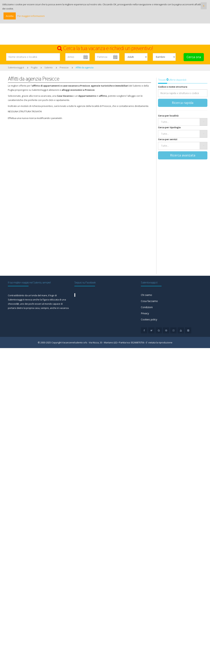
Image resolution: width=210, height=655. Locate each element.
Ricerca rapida (182, 103)
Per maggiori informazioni (31, 16)
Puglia (34, 67)
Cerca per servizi (167, 139)
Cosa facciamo (149, 301)
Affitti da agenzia (84, 67)
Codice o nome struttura (172, 86)
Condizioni (147, 307)
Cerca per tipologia (169, 127)
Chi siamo (146, 295)
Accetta (9, 16)
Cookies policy (149, 319)
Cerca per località (168, 115)
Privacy (145, 313)
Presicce (64, 67)
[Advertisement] (105, 35)
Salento (48, 67)
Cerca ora (194, 57)
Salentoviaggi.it (16, 67)
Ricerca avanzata (182, 155)
